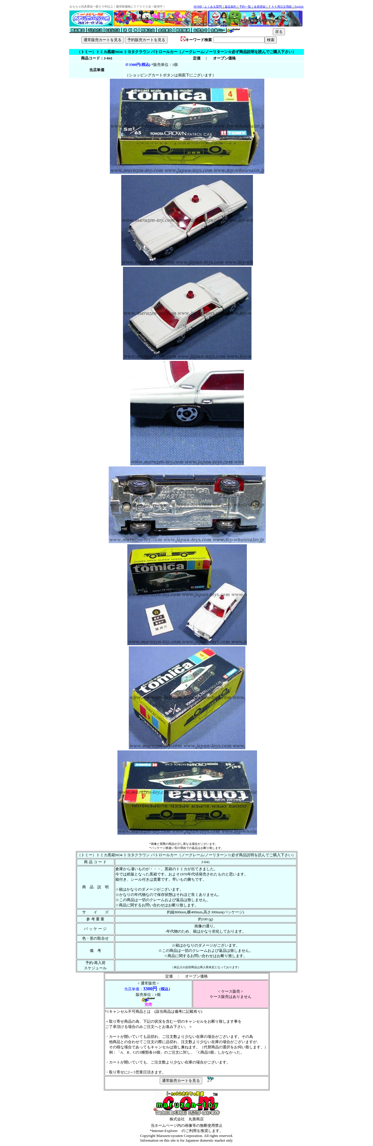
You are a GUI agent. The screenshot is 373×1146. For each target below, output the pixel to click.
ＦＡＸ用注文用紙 (280, 6)
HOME (197, 6)
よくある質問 (213, 6)
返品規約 (230, 6)
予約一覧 (245, 6)
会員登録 (259, 6)
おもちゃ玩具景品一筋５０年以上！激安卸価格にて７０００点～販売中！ (117, 6)
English (299, 6)
